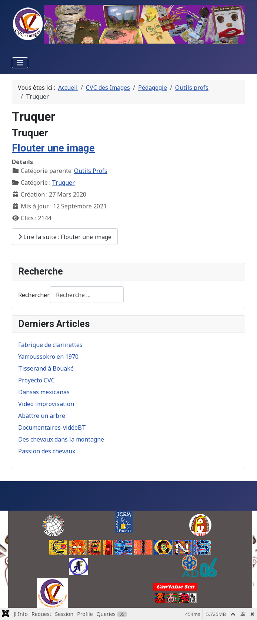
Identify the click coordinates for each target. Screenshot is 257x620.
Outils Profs (90, 171)
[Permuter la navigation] (20, 62)
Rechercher (34, 295)
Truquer (63, 182)
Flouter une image (53, 148)
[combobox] (87, 294)
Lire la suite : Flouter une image (64, 237)
